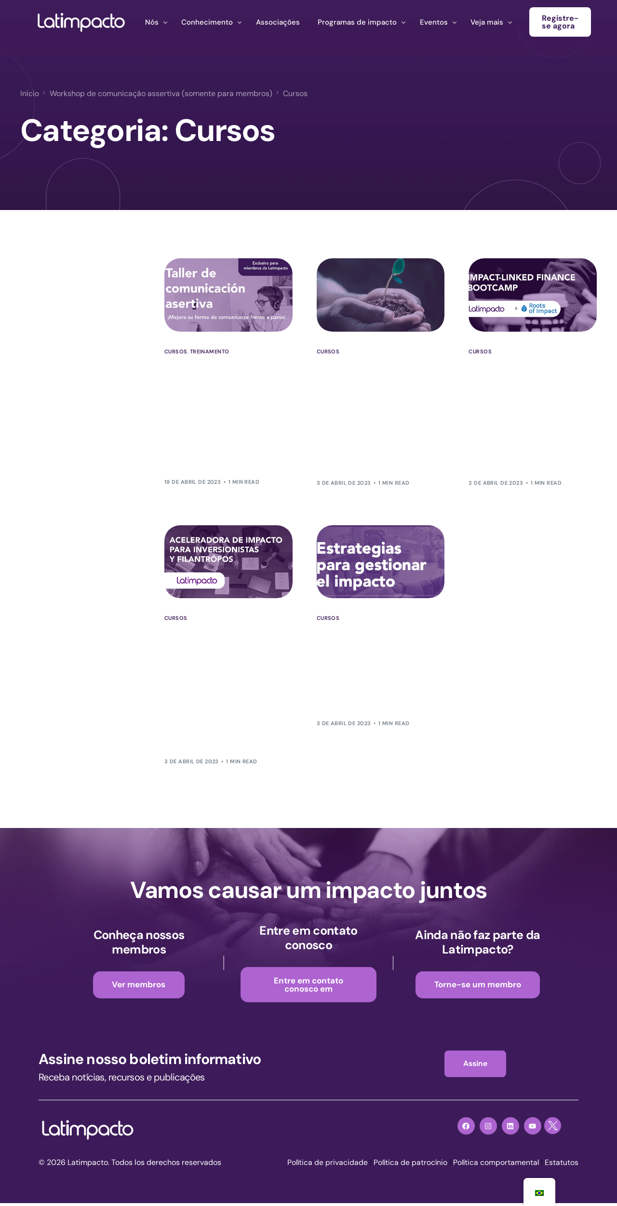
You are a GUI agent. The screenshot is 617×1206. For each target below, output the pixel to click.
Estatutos (561, 1165)
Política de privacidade (324, 1165)
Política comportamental (495, 1165)
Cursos (176, 351)
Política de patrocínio (408, 1165)
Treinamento (209, 351)
